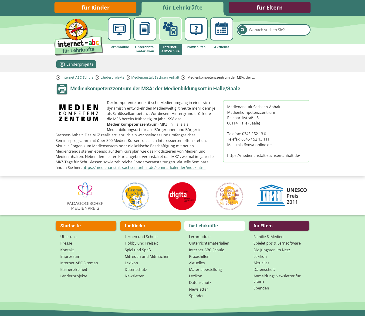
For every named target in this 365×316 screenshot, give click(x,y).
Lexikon (131, 263)
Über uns (68, 236)
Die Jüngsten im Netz (271, 249)
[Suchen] (242, 30)
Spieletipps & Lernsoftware (277, 243)
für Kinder (95, 7)
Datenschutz (136, 269)
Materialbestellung (205, 269)
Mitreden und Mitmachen (147, 256)
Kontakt (67, 249)
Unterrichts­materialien (209, 243)
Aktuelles (197, 263)
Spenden (197, 295)
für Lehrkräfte (183, 7)
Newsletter (134, 276)
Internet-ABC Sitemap (79, 263)
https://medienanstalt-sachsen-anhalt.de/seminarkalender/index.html (144, 167)
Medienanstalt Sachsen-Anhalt (155, 77)
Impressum (70, 256)
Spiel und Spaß (138, 249)
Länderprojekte (112, 77)
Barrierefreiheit (73, 269)
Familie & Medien (268, 236)
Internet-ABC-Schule (77, 77)
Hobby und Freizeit (141, 243)
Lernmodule (199, 236)
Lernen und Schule (141, 236)
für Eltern (270, 7)
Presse (66, 243)
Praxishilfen (199, 256)
